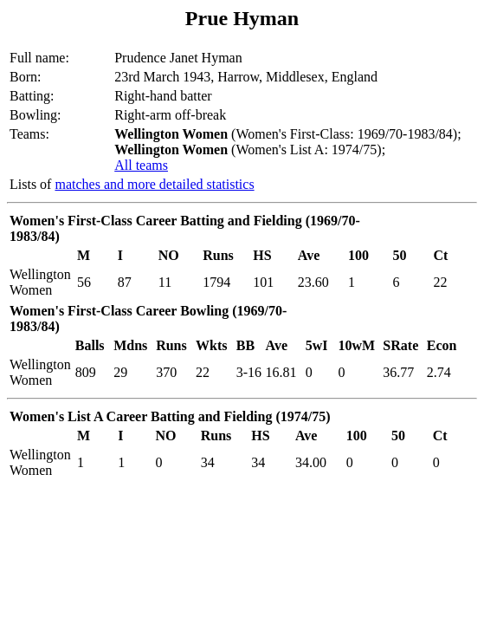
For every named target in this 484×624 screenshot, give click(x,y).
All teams (141, 165)
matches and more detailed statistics (154, 184)
